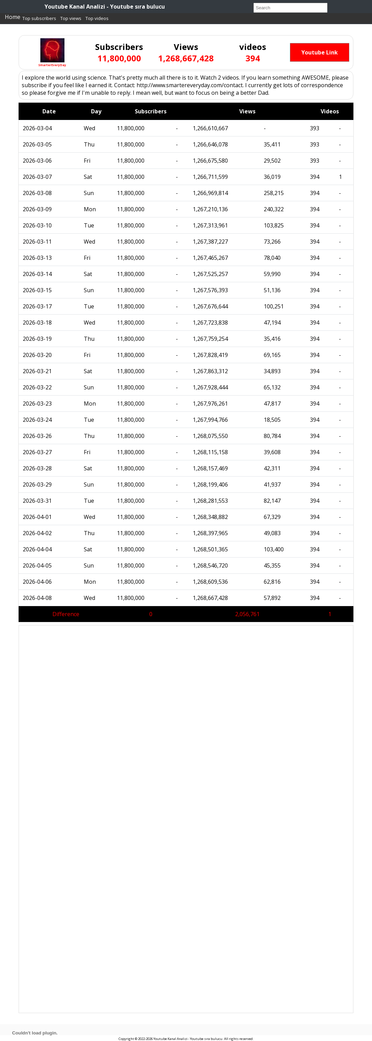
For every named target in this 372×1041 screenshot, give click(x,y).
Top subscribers (39, 18)
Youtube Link (319, 52)
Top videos (97, 18)
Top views (70, 18)
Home (12, 17)
